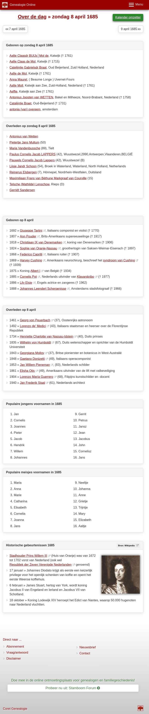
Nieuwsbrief (88, 647)
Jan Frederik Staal (32, 382)
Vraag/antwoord (17, 652)
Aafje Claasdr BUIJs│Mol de (29, 55)
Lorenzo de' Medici (33, 326)
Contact (85, 653)
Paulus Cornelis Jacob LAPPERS (32, 154)
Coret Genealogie (15, 708)
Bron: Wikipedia (126, 545)
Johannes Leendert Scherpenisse (43, 288)
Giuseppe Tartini (31, 230)
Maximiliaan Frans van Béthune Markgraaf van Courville (48, 178)
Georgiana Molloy (32, 353)
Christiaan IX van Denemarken (41, 242)
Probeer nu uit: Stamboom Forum (73, 688)
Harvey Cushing (31, 260)
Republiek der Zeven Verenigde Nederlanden (41, 564)
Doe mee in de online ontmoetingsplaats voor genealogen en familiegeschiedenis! (73, 680)
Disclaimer (13, 658)
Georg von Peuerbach (35, 320)
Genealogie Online (23, 4)
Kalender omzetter (128, 17)
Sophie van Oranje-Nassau (38, 248)
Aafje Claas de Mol (23, 61)
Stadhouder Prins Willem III (28, 555)
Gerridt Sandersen (22, 190)
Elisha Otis (27, 370)
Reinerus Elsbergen (23, 172)
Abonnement (15, 646)
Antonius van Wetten (24, 136)
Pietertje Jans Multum (24, 142)
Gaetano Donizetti (32, 358)
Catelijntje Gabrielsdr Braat (28, 67)
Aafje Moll (16, 85)
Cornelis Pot (28, 276)
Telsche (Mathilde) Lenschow (29, 184)
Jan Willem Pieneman (35, 364)
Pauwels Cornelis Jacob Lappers (32, 160)
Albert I (35, 270)
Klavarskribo (85, 276)
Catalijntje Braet (20, 103)
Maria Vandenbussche (25, 148)
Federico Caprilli (31, 254)
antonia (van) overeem (25, 109)
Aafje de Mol (18, 73)
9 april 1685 (131, 29)
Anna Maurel (18, 79)
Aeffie (13, 91)
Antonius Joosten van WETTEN (31, 97)
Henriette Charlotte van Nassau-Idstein (46, 336)
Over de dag (32, 16)
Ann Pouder (28, 236)
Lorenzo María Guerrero (36, 376)
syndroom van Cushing (119, 260)
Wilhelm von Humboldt (35, 342)
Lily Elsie (26, 282)
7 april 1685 (15, 29)
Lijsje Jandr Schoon (23, 166)
